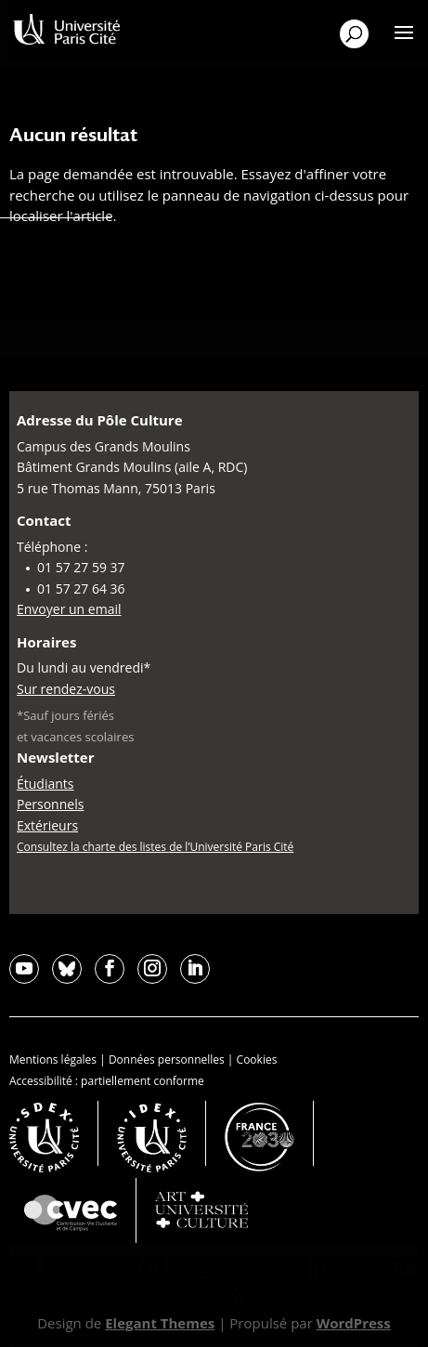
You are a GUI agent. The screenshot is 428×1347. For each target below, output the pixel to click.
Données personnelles (167, 1059)
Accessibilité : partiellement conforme (106, 1081)
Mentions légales (53, 1059)
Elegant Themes (159, 1323)
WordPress (354, 1323)
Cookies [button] (257, 1059)
